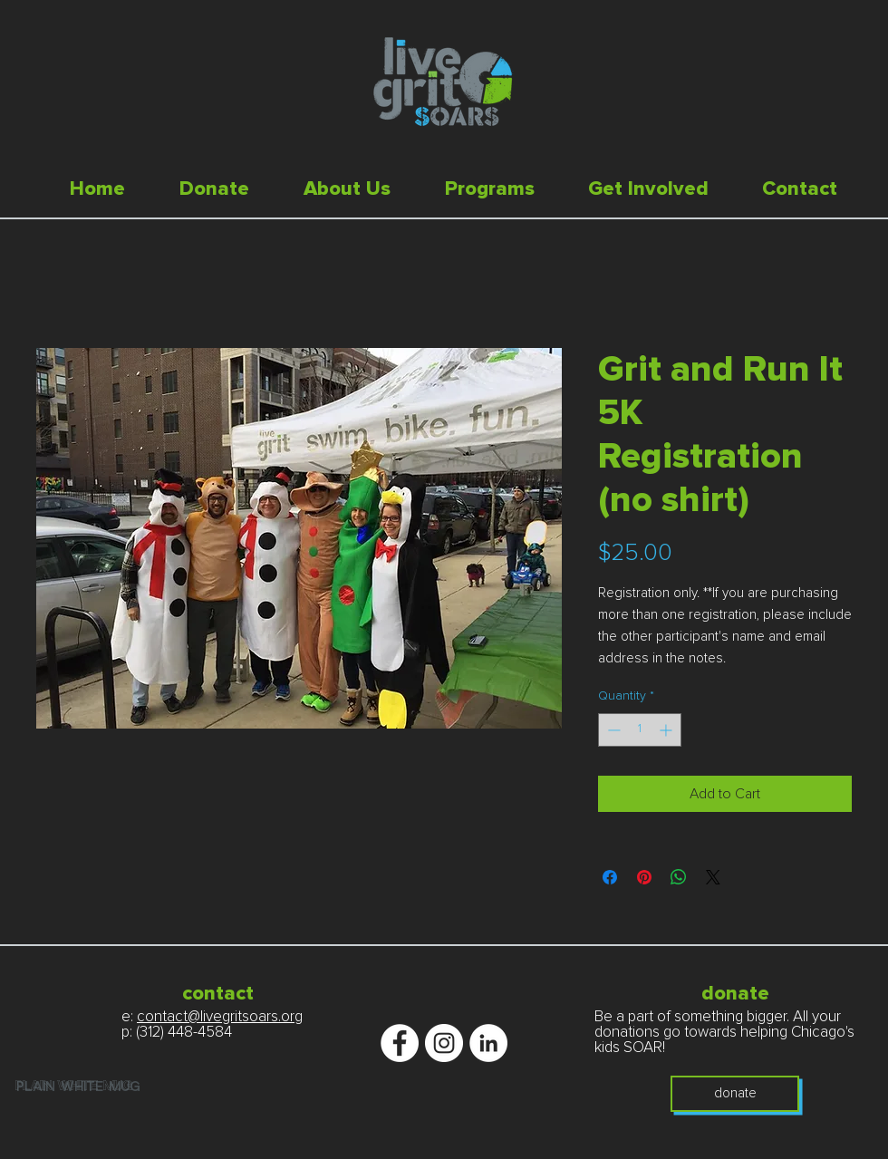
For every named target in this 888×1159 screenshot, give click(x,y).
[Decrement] (612, 730)
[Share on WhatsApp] (679, 877)
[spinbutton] (639, 730)
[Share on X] (713, 877)
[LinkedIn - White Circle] (488, 1043)
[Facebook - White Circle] (400, 1043)
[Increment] (667, 730)
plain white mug (74, 1087)
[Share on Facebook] (610, 877)
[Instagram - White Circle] (444, 1043)
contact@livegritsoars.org (220, 1017)
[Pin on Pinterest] (644, 877)
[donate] (735, 1094)
